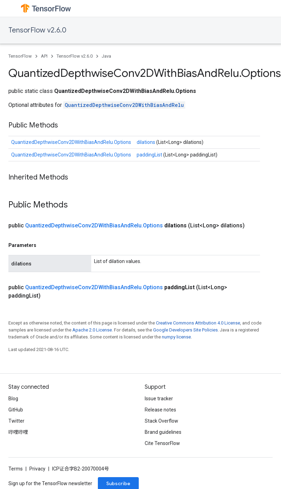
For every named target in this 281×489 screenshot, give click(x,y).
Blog (13, 398)
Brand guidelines (163, 432)
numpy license (176, 337)
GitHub (15, 410)
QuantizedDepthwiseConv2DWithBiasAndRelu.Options (71, 142)
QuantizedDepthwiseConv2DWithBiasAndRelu (124, 105)
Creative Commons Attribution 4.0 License (198, 323)
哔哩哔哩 (18, 432)
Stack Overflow (161, 421)
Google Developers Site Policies (185, 330)
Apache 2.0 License (92, 330)
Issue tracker (159, 398)
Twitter (16, 421)
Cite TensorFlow (162, 443)
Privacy (37, 469)
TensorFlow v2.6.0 (37, 30)
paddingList (150, 155)
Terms (15, 469)
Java (106, 56)
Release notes (160, 410)
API (44, 56)
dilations (146, 142)
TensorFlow (20, 56)
